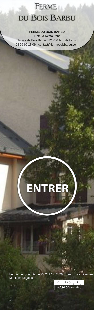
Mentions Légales (21, 278)
